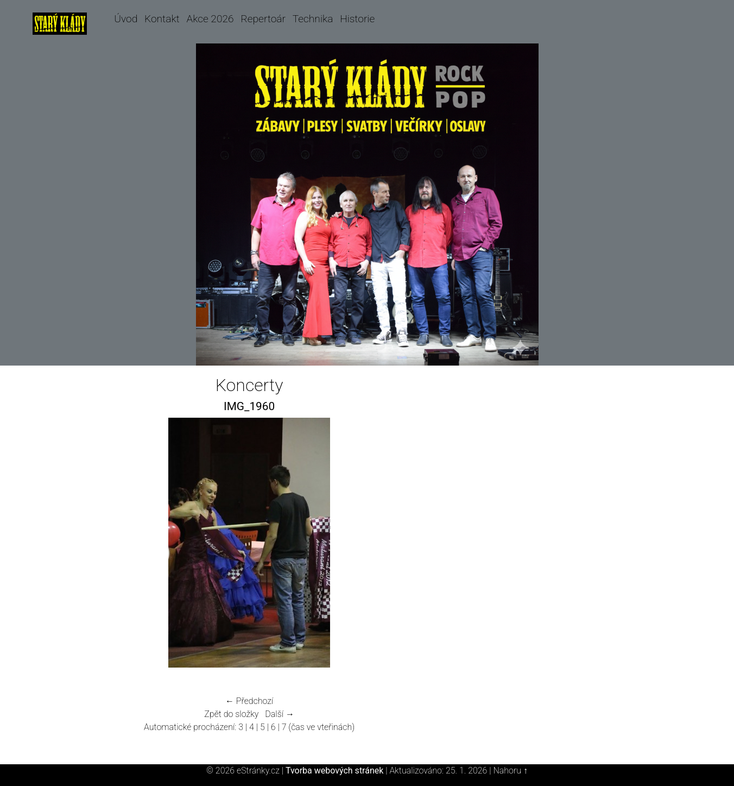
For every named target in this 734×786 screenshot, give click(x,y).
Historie (357, 18)
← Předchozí (249, 701)
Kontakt (162, 18)
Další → (279, 714)
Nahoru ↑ (510, 770)
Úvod (125, 18)
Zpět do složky (231, 714)
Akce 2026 (209, 18)
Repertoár (263, 18)
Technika (313, 18)
